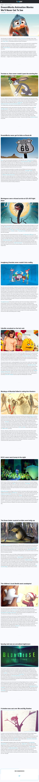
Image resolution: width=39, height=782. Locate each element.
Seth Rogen (27, 483)
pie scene (17, 625)
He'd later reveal (28, 170)
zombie (12, 231)
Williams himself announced (8, 174)
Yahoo (20, 495)
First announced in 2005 (26, 161)
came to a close (33, 117)
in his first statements (15, 675)
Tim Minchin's (5, 545)
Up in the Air (14, 609)
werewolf (17, 229)
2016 (24, 427)
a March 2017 (5, 428)
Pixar (2, 160)
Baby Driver (24, 743)
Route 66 (29, 160)
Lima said (7, 421)
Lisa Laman (3, 12)
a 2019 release (32, 746)
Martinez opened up (7, 240)
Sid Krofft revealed (9, 374)
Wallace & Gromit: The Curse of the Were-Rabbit (10, 103)
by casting (35, 548)
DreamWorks (23, 38)
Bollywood (32, 416)
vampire (11, 229)
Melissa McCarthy (4, 491)
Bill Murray (14, 492)
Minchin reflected (28, 559)
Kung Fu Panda (6, 47)
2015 (20, 427)
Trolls (6, 41)
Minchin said (20, 557)
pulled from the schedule (6, 494)
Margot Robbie (31, 549)
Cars (32, 160)
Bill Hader (16, 738)
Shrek (4, 41)
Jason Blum (21, 674)
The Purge (3, 690)
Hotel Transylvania (18, 242)
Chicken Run (19, 102)
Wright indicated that (13, 748)
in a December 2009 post (28, 234)
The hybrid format (5, 301)
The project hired (21, 231)
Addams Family (8, 226)
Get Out (5, 673)
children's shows (26, 355)
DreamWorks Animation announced (8, 612)
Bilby (6, 566)
